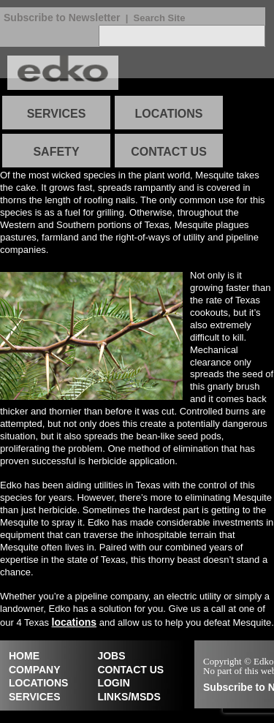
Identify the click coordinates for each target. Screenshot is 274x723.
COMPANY (35, 669)
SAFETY (56, 151)
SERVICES (56, 113)
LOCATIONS (168, 113)
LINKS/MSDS (128, 697)
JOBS (111, 656)
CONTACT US (169, 151)
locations (74, 622)
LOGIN (113, 683)
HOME (24, 656)
